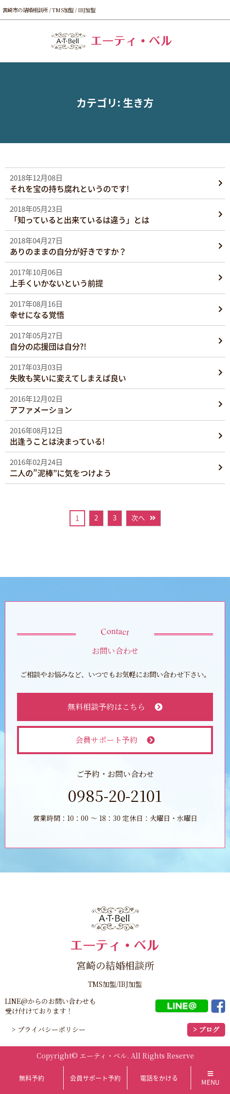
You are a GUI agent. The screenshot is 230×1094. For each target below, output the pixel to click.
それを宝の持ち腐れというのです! (69, 188)
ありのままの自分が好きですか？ (68, 251)
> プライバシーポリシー (49, 1029)
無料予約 (31, 1077)
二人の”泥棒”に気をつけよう (60, 473)
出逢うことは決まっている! (57, 441)
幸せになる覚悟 (37, 314)
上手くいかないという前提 (56, 283)
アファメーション (41, 409)
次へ (138, 517)
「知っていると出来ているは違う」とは (79, 219)
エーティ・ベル (103, 1055)
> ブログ (206, 1029)
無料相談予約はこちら (115, 706)
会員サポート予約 (115, 739)
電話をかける (159, 1077)
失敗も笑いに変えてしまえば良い (68, 378)
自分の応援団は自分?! (48, 346)
